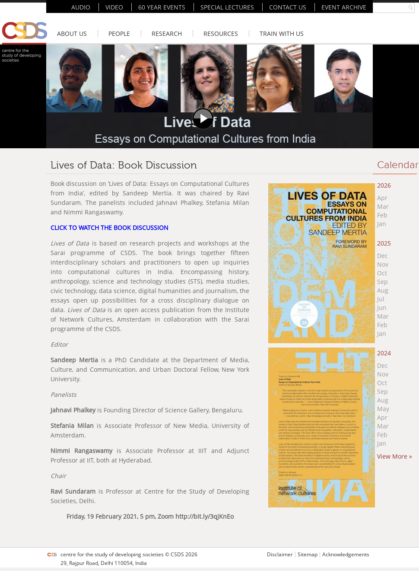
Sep (382, 282)
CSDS (177, 554)
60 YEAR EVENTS (161, 7)
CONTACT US (287, 7)
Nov (382, 264)
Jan (381, 224)
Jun (382, 307)
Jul (380, 299)
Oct (382, 273)
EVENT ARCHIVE (343, 7)
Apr (382, 198)
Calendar (398, 165)
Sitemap (307, 554)
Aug (382, 290)
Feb (382, 215)
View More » (394, 456)
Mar (383, 206)
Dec (382, 256)
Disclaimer (280, 554)
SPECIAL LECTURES (227, 7)
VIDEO (114, 7)
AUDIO (80, 7)
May (383, 409)
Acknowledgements (345, 554)
